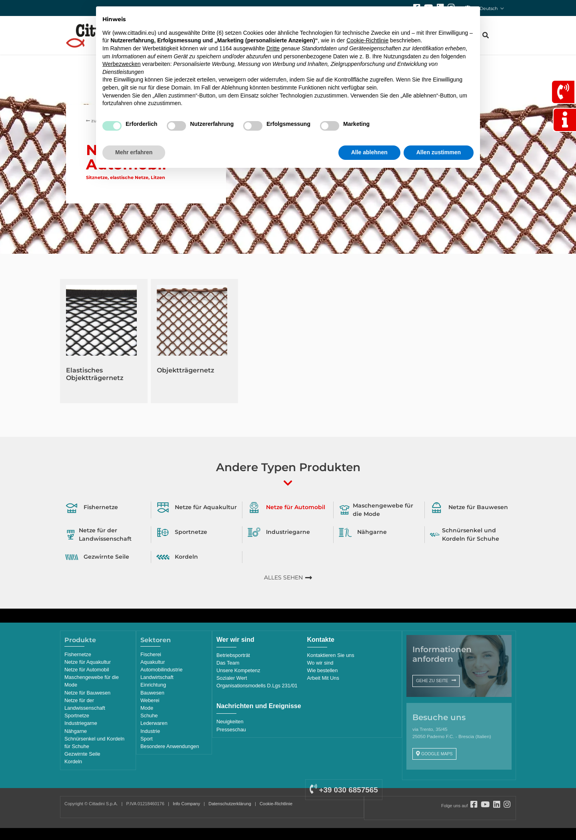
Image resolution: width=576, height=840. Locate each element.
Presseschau (231, 730)
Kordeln (73, 761)
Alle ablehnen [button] (369, 152)
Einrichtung (153, 685)
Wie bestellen (322, 670)
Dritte (273, 48)
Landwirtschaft (157, 677)
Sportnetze (76, 716)
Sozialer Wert (231, 678)
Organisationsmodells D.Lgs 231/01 (257, 686)
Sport (146, 739)
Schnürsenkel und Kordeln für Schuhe (94, 742)
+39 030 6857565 (344, 790)
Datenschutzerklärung (229, 803)
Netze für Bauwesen (87, 693)
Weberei (149, 700)
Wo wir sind (320, 663)
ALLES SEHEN (283, 577)
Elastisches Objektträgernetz (95, 374)
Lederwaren (154, 723)
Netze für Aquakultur (87, 662)
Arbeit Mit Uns (323, 678)
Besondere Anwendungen (169, 746)
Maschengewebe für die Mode (91, 681)
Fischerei (150, 654)
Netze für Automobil (86, 670)
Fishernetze (77, 654)
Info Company (186, 803)
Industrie (150, 731)
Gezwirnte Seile (82, 754)
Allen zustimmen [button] (438, 152)
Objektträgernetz (185, 370)
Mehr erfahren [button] (133, 152)
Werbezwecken (121, 64)
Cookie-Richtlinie (276, 803)
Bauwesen (152, 693)
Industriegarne (80, 723)
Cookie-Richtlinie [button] (367, 40)
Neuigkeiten (230, 722)
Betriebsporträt (233, 655)
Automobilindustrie (161, 670)
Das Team (227, 663)
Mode (146, 708)
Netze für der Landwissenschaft (84, 704)
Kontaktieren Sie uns (330, 655)
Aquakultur (152, 662)
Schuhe (149, 716)
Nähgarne (75, 731)
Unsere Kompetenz (238, 670)
